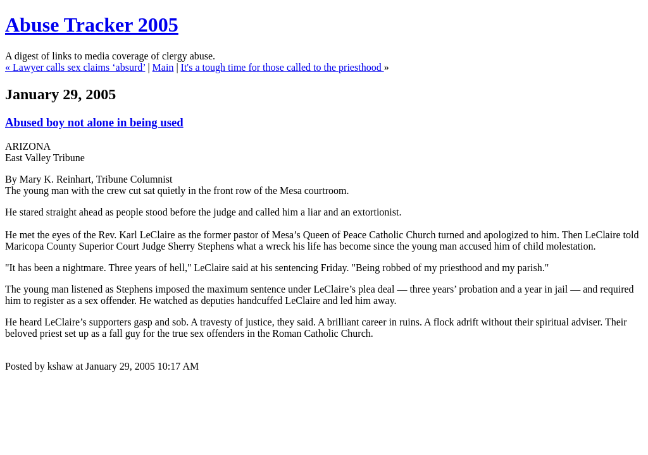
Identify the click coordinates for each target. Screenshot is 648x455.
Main (163, 67)
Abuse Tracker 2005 (91, 24)
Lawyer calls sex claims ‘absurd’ (79, 67)
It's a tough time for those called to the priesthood (282, 67)
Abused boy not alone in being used (94, 122)
